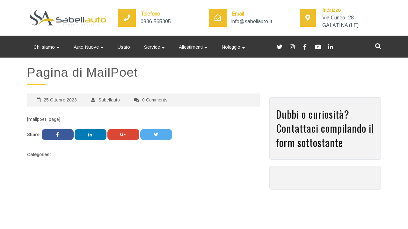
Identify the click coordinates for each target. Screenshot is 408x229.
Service (152, 47)
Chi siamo (44, 47)
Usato (124, 47)
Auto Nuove (86, 47)
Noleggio (231, 47)
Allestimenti (191, 47)
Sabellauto (109, 99)
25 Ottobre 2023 (60, 99)
